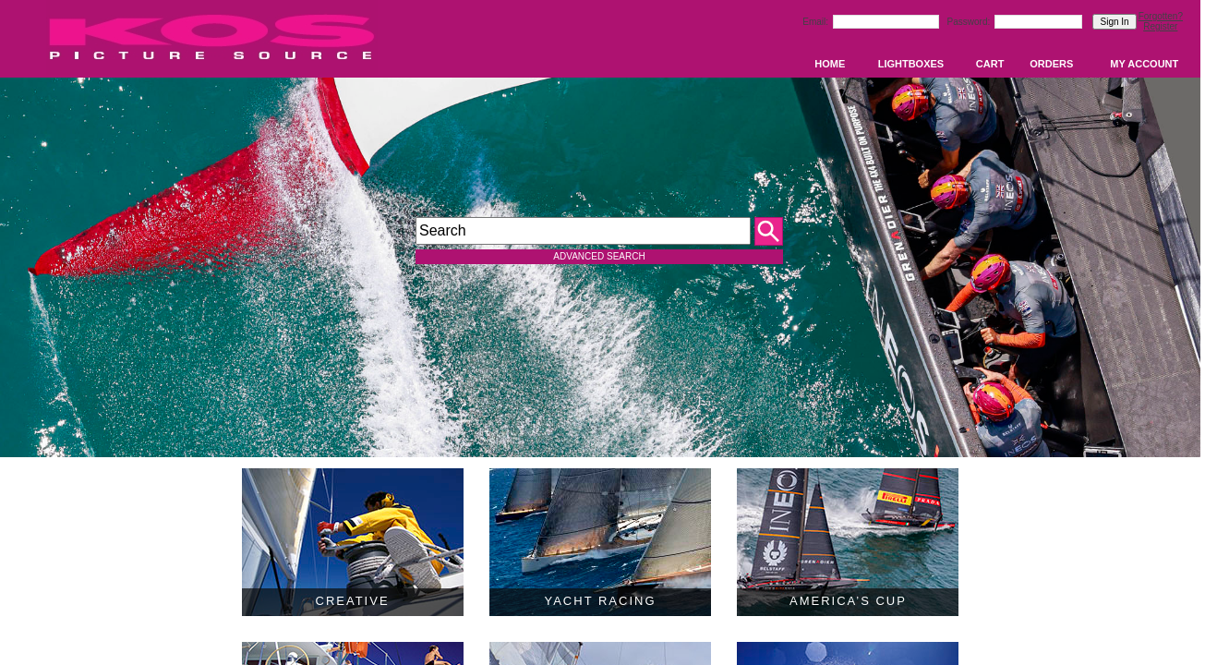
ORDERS (1051, 63)
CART (990, 63)
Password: (970, 22)
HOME (829, 63)
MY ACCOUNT (1144, 63)
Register (1160, 26)
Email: (816, 22)
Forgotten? (1161, 16)
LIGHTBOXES (911, 63)
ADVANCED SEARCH (599, 256)
